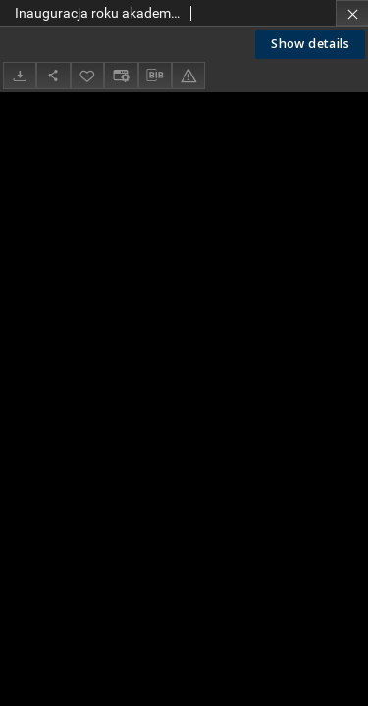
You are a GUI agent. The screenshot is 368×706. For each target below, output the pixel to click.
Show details (310, 43)
